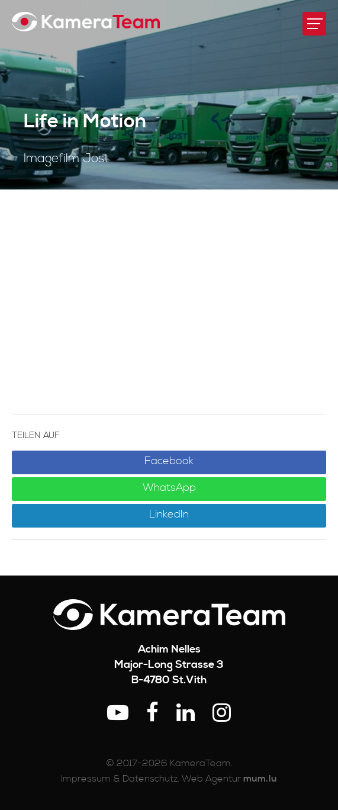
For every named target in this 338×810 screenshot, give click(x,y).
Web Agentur (211, 779)
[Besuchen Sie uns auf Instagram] (222, 713)
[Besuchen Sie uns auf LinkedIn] (185, 713)
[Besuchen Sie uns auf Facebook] (152, 713)
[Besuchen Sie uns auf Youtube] (117, 713)
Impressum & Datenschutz (119, 779)
